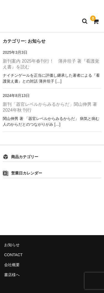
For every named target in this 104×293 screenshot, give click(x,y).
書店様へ (12, 275)
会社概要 (12, 265)
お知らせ (12, 245)
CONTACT (13, 255)
